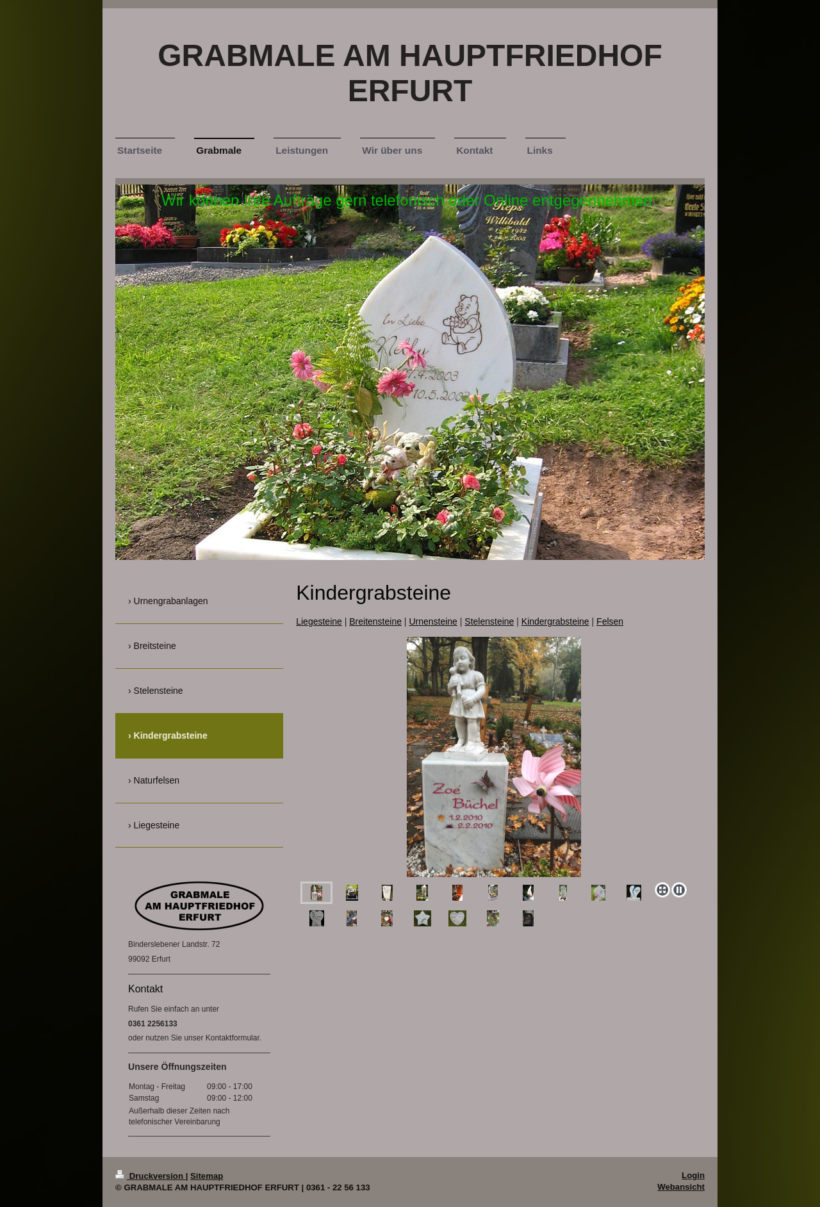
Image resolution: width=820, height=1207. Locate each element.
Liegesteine (319, 621)
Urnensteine (433, 621)
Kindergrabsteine (555, 621)
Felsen (609, 621)
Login (693, 1175)
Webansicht (681, 1187)
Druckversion (150, 1176)
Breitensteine (375, 621)
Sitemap (206, 1176)
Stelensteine (489, 621)
